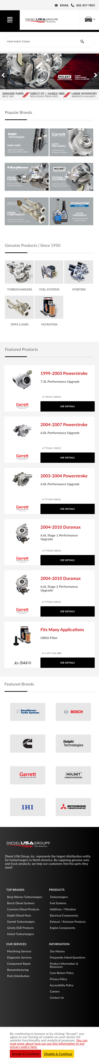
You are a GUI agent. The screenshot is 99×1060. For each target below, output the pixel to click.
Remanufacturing (18, 969)
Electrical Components (64, 915)
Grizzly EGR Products (20, 927)
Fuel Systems (58, 903)
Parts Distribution (18, 975)
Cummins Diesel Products (23, 909)
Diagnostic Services (19, 957)
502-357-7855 (85, 5)
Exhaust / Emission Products (68, 921)
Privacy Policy (58, 979)
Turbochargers (59, 896)
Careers (55, 991)
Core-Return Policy (62, 972)
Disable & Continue (58, 1054)
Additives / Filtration (63, 909)
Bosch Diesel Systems (20, 903)
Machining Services (19, 951)
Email (64, 5)
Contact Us (57, 997)
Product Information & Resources (64, 965)
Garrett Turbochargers (21, 921)
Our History (57, 951)
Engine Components (62, 927)
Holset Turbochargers (20, 933)
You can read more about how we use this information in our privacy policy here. (48, 1043)
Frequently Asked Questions (67, 957)
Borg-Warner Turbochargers (24, 896)
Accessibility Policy (62, 985)
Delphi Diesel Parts (19, 915)
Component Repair (19, 963)
